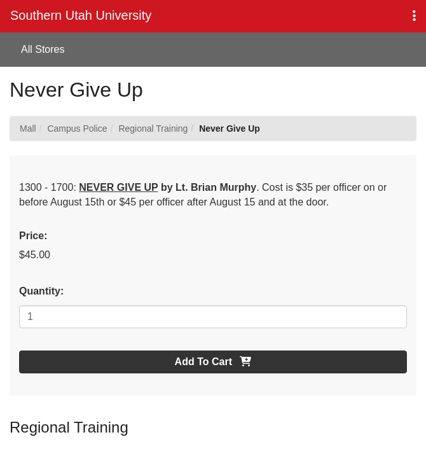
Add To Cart (213, 361)
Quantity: (41, 291)
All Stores (42, 49)
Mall (28, 128)
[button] (414, 16)
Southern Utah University (80, 15)
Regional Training (153, 128)
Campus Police (77, 128)
